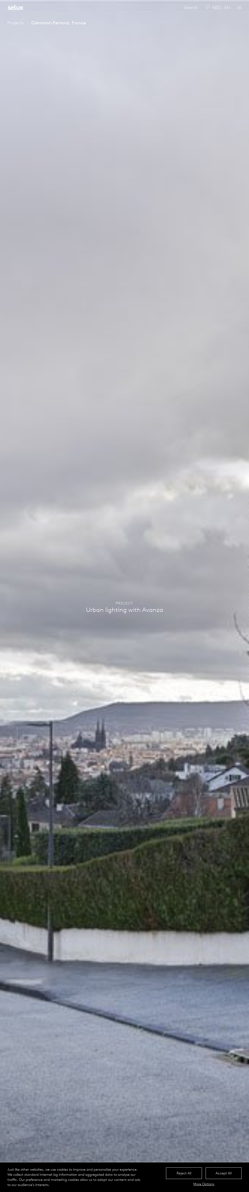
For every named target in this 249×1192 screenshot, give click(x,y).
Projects (15, 23)
